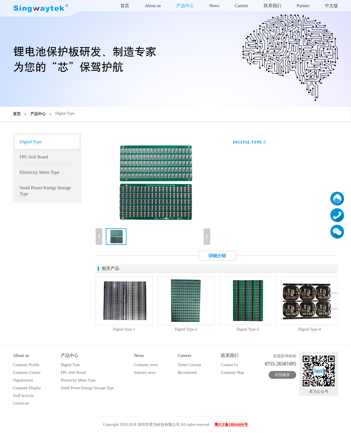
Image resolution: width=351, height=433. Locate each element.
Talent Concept (189, 365)
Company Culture (26, 372)
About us (153, 5)
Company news (146, 365)
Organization (23, 380)
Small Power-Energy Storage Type (45, 190)
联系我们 (272, 5)
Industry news (145, 372)
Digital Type (31, 141)
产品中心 (185, 5)
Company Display (27, 388)
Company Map (232, 372)
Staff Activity (23, 396)
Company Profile (26, 365)
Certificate (21, 403)
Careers (241, 5)
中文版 (331, 5)
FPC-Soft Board (34, 157)
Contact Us (229, 365)
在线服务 (282, 375)
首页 (124, 5)
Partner (303, 5)
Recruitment (187, 372)
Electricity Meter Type (39, 172)
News (214, 5)
